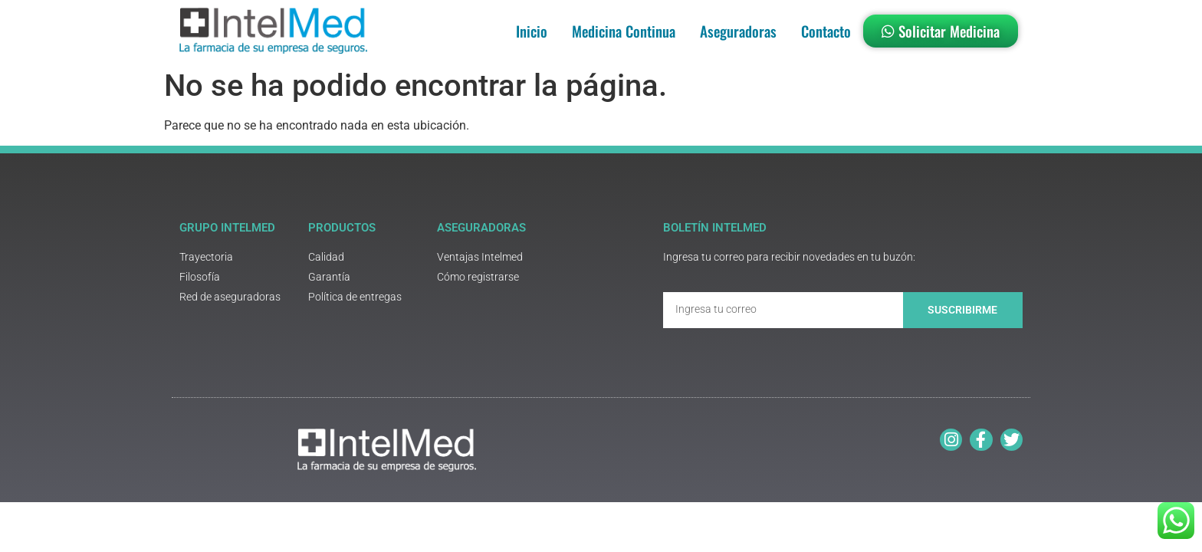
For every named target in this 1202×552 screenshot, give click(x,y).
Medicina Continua (623, 30)
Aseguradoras (738, 30)
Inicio (531, 30)
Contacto (826, 30)
